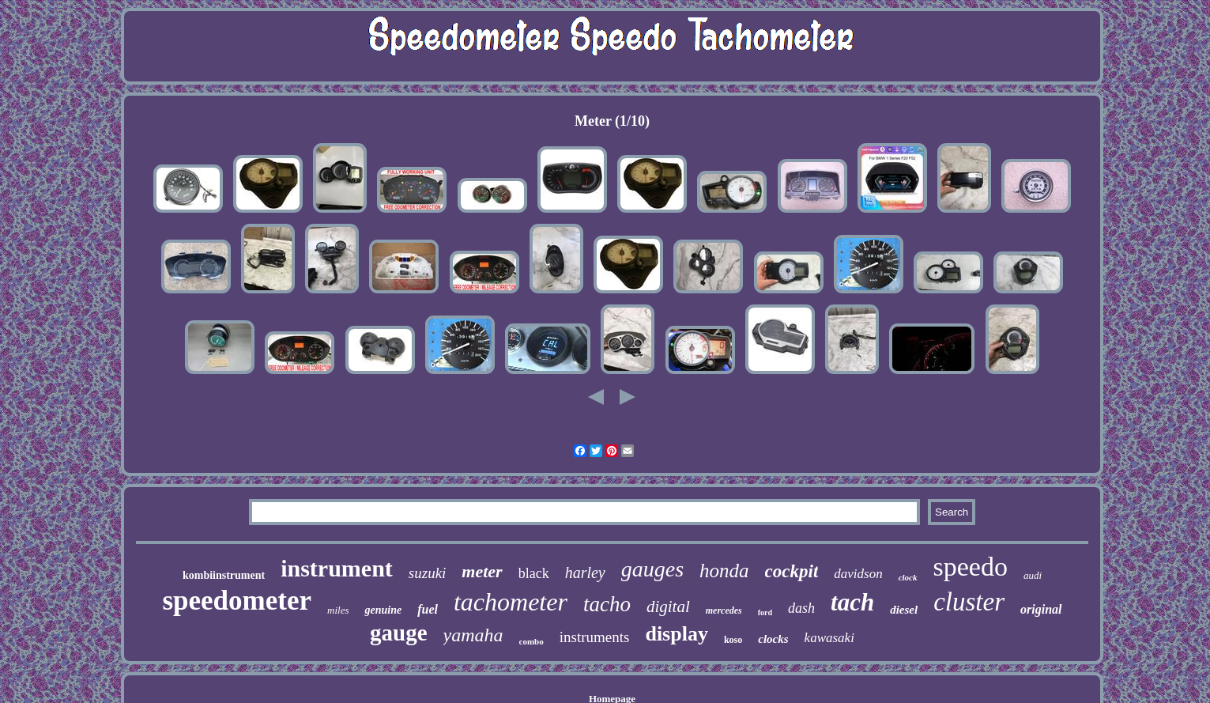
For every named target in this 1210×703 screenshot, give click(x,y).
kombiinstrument (224, 575)
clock (908, 577)
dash (801, 608)
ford (765, 612)
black (533, 573)
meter (482, 571)
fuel (427, 609)
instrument (337, 568)
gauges (652, 569)
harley (585, 572)
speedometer (236, 600)
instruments (595, 637)
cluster (969, 602)
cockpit (792, 571)
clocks (773, 639)
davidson (858, 573)
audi (1032, 575)
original (1040, 609)
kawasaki (829, 637)
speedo (970, 566)
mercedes (724, 610)
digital (668, 606)
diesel (904, 609)
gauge (399, 632)
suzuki (428, 573)
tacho (607, 604)
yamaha (473, 635)
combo (531, 641)
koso (733, 639)
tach (852, 602)
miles (338, 610)
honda (724, 570)
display (676, 633)
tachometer (510, 602)
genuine (382, 610)
